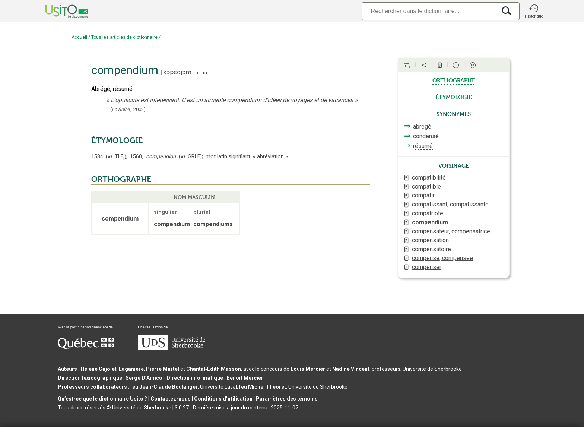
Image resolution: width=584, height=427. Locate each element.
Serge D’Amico (144, 378)
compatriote (427, 213)
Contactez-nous (170, 399)
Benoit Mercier (244, 378)
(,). (128, 109)
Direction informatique (194, 378)
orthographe (453, 79)
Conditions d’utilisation (223, 399)
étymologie (453, 96)
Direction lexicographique (90, 378)
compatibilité (429, 177)
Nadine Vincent (350, 369)
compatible (426, 186)
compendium (430, 222)
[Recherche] (429, 11)
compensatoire (431, 249)
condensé (426, 136)
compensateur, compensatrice (451, 231)
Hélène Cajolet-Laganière (112, 369)
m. (205, 72)
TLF (116, 157)
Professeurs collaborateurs (92, 387)
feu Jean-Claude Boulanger (164, 387)
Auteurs (67, 369)
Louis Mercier (308, 369)
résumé (423, 145)
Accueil (79, 37)
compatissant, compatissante (450, 204)
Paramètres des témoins (287, 399)
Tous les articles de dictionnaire (124, 37)
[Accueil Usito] (58, 11)
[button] (534, 11)
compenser (426, 267)
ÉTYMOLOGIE (117, 140)
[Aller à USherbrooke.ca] (171, 348)
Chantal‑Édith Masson (213, 369)
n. (199, 72)
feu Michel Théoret (262, 387)
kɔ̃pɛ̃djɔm (177, 72)
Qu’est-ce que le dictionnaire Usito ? (102, 399)
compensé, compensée (442, 258)
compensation (430, 240)
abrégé (422, 126)
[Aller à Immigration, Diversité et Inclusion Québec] (86, 347)
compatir (423, 195)
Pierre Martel (162, 369)
